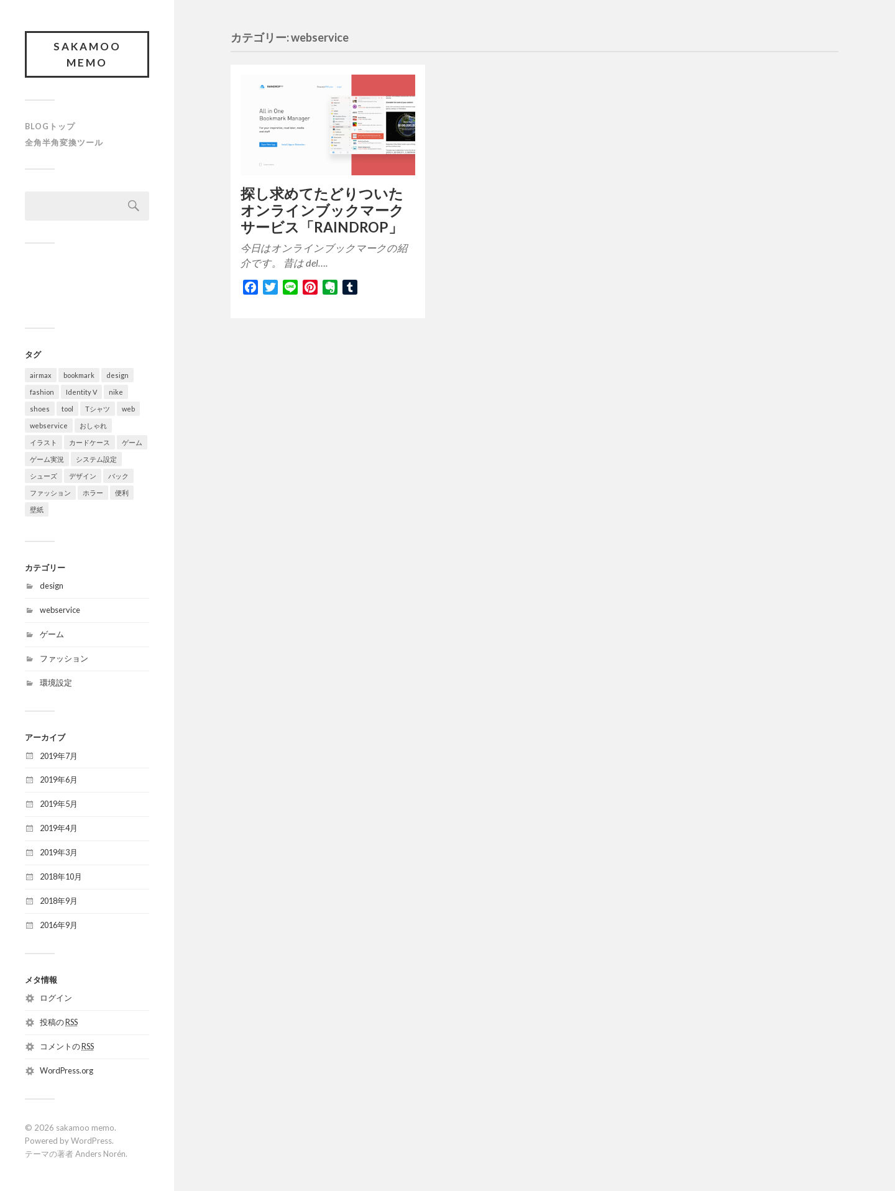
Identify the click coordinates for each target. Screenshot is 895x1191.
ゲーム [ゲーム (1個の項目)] (132, 442)
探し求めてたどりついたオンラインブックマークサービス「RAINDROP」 (322, 210)
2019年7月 (59, 756)
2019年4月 (59, 828)
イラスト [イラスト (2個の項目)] (43, 442)
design (51, 586)
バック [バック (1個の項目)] (118, 476)
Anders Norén (100, 1154)
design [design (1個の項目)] (117, 375)
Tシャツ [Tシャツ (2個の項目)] (97, 409)
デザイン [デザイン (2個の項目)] (82, 476)
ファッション (64, 658)
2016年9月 (59, 925)
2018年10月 (61, 876)
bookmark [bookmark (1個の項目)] (78, 375)
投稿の (59, 1022)
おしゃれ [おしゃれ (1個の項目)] (93, 425)
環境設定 (56, 682)
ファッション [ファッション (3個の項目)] (50, 493)
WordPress (91, 1141)
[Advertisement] (170, 284)
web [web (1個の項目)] (128, 409)
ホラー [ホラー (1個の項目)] (93, 493)
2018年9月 (59, 901)
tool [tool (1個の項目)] (67, 409)
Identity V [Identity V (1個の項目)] (81, 392)
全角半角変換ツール (64, 142)
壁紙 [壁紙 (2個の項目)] (37, 509)
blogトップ (50, 126)
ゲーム (52, 634)
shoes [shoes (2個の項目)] (40, 409)
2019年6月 (59, 779)
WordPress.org (66, 1070)
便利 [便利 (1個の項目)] (122, 493)
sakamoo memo (87, 54)
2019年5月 (59, 804)
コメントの (67, 1046)
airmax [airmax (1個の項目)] (41, 375)
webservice (60, 610)
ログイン (56, 998)
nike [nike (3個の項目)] (116, 392)
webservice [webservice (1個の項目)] (49, 425)
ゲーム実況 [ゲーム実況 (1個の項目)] (47, 459)
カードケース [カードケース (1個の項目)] (89, 442)
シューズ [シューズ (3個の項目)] (43, 476)
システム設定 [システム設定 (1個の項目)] (96, 459)
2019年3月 (59, 852)
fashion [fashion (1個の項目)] (42, 392)
